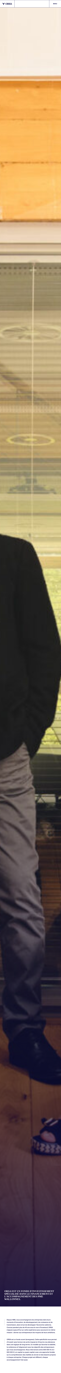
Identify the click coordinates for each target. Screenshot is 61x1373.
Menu (55, 3)
